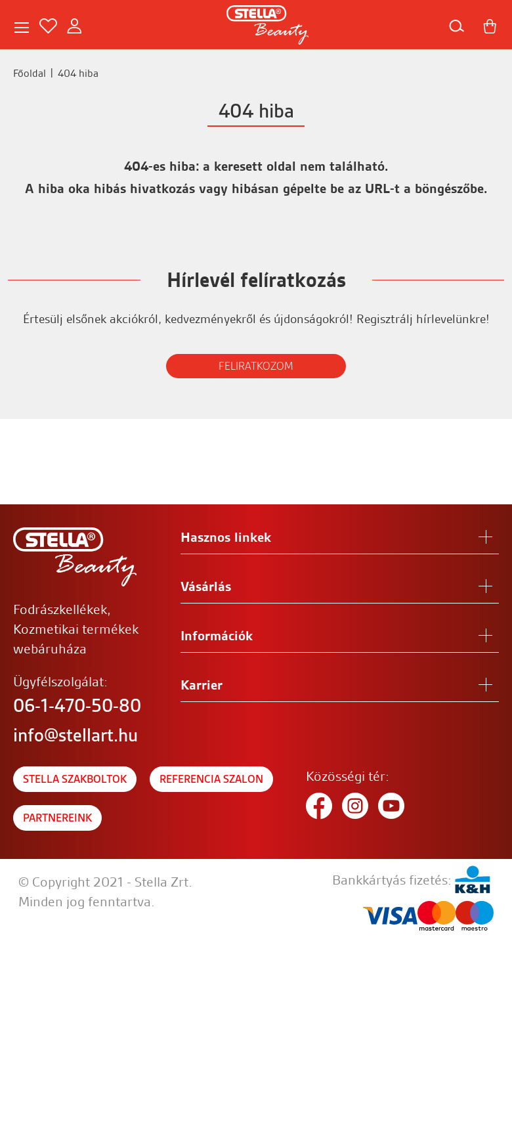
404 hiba (78, 73)
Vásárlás (206, 586)
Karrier (202, 684)
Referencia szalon (211, 779)
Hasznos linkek (226, 537)
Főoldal (29, 73)
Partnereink (57, 818)
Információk (217, 635)
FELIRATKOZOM (256, 366)
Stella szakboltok (75, 779)
